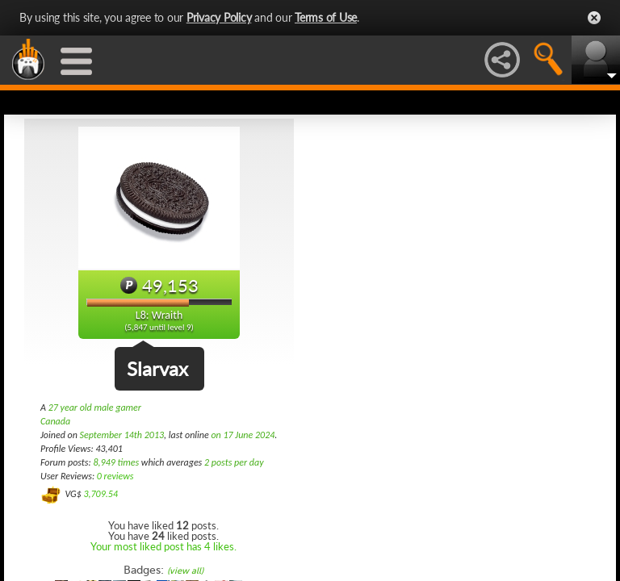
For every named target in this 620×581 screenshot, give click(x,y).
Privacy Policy (219, 17)
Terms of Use (326, 17)
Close (594, 17)
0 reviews (115, 476)
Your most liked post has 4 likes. (163, 546)
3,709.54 (100, 493)
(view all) (185, 571)
